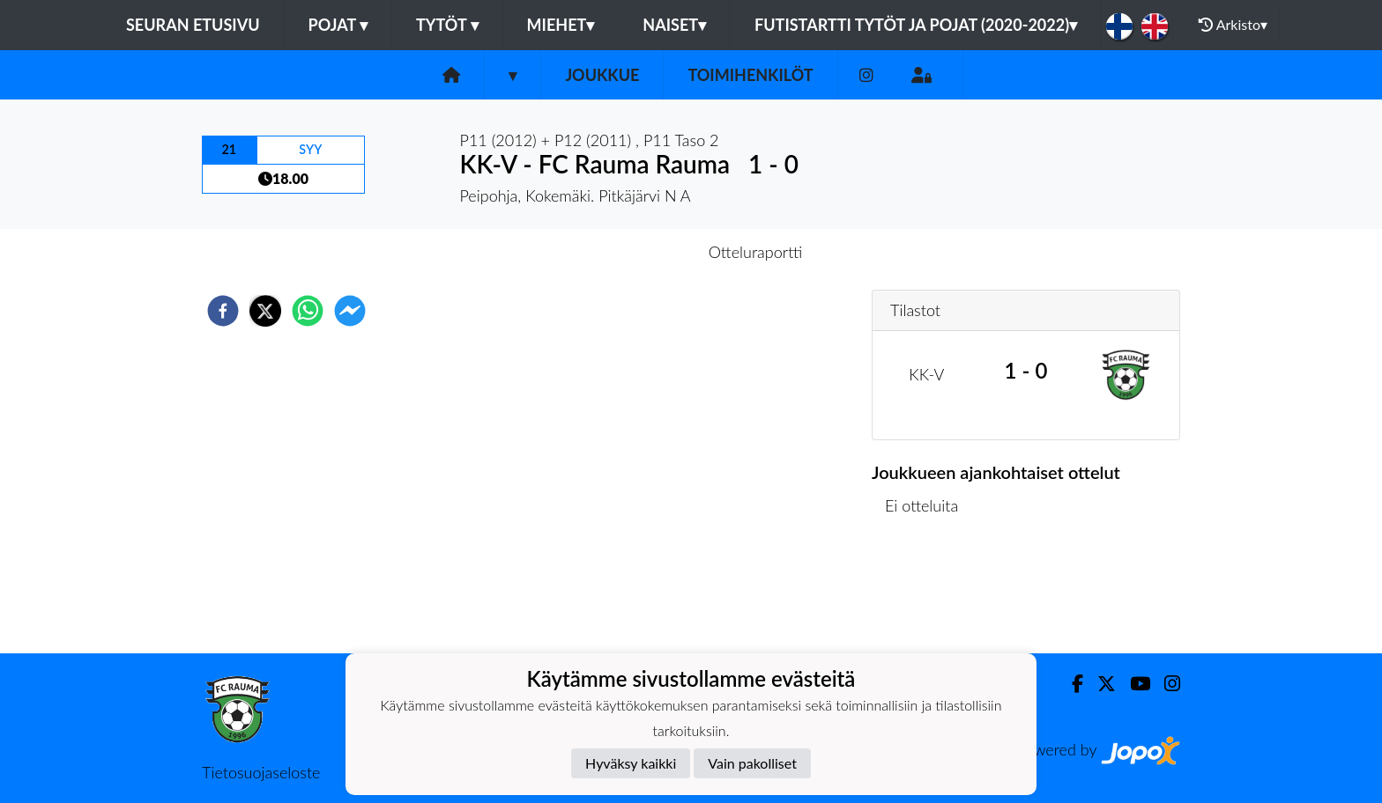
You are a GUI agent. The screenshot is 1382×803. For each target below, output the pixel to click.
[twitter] (265, 311)
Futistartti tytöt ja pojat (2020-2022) (915, 24)
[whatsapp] (307, 311)
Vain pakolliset (752, 763)
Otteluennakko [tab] (630, 252)
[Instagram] (866, 75)
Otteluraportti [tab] (756, 252)
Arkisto (1233, 24)
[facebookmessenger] (350, 311)
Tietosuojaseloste (261, 772)
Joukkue (602, 75)
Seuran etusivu (193, 24)
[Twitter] (1099, 683)
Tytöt (447, 24)
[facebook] (223, 311)
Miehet (561, 24)
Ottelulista (928, 594)
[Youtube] (1133, 683)
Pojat (338, 24)
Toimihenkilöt (750, 75)
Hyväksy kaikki (630, 763)
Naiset (674, 24)
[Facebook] (1070, 683)
